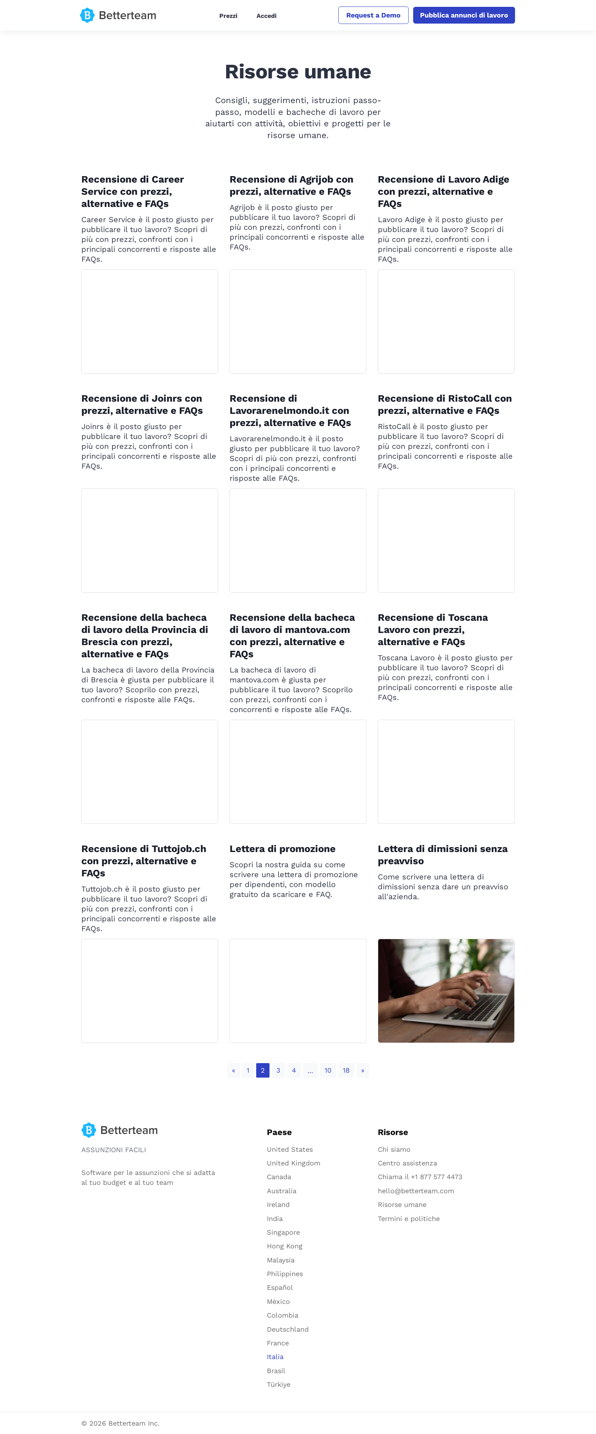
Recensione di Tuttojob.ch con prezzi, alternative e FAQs (144, 861)
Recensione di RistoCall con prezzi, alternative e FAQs (446, 404)
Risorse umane (402, 1204)
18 (346, 1070)
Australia (281, 1191)
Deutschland (288, 1329)
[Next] (363, 1070)
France (278, 1343)
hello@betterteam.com (416, 1191)
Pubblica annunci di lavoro (462, 15)
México (278, 1301)
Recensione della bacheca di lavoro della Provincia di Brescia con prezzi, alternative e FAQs (146, 636)
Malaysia (281, 1260)
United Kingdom (293, 1163)
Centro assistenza (407, 1163)
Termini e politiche (409, 1219)
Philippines (285, 1274)
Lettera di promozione (283, 848)
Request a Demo (371, 15)
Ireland (278, 1204)
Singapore (283, 1232)
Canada (279, 1177)
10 (328, 1070)
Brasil (276, 1371)
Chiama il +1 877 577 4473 (420, 1177)
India (275, 1219)
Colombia (282, 1315)
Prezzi (227, 15)
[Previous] (233, 1070)
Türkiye (278, 1384)
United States (290, 1149)
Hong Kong (285, 1246)
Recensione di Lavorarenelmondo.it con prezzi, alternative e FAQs (291, 410)
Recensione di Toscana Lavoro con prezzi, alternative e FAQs (433, 629)
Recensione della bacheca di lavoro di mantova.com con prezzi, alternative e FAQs (293, 636)
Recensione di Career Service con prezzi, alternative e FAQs (132, 191)
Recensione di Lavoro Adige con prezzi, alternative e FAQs (445, 191)
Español (280, 1287)
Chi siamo (394, 1149)
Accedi (265, 15)
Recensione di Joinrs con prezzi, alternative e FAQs (142, 404)
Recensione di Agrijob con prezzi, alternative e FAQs (292, 185)
